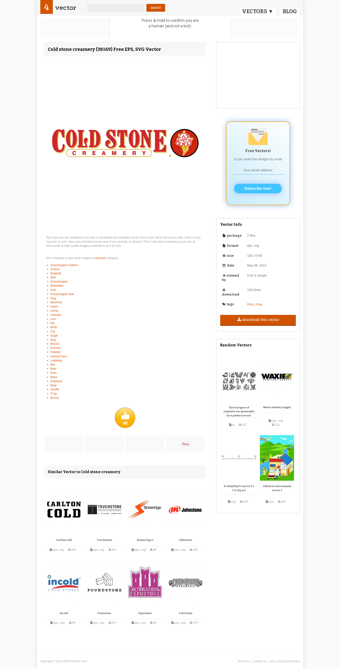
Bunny (55, 397)
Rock (250, 304)
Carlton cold (64, 540)
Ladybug (56, 360)
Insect (55, 306)
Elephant (56, 381)
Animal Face (59, 356)
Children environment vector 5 (277, 488)
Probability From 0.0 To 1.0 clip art (239, 488)
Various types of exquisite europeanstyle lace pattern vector (238, 411)
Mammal (56, 302)
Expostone (145, 613)
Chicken (56, 348)
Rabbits (56, 352)
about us (243, 661)
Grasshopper (59, 281)
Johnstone (185, 540)
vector (65, 8)
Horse (55, 310)
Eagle (54, 335)
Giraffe (55, 389)
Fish (53, 290)
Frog (54, 393)
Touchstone (104, 540)
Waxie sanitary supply (277, 407)
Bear (54, 385)
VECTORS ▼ (258, 11)
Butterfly (56, 273)
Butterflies (57, 285)
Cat (53, 331)
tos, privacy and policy (285, 661)
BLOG (290, 11)
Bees (54, 377)
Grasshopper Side (62, 294)
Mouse (55, 343)
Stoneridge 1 (145, 540)
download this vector (258, 319)
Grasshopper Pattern (64, 265)
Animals (100, 258)
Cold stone (185, 613)
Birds (54, 327)
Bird (53, 277)
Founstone (104, 613)
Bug (53, 339)
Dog (53, 298)
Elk (53, 323)
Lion (53, 319)
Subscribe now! (257, 188)
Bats (53, 368)
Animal (55, 269)
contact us (260, 661)
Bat (53, 364)
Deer (54, 372)
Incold (64, 613)
